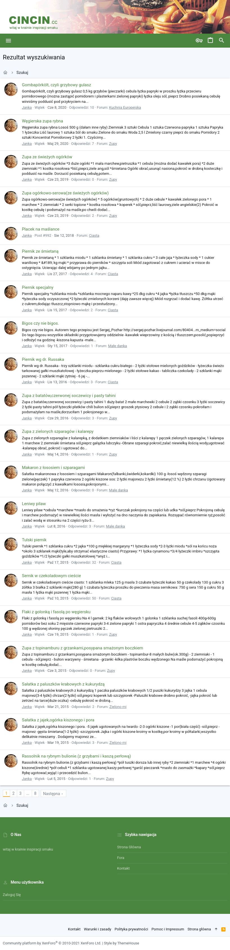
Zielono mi (118, 707)
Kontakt (123, 868)
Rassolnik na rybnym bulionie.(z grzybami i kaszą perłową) (76, 756)
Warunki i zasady (97, 929)
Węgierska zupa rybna (42, 121)
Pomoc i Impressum (167, 929)
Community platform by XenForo (52, 943)
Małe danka (117, 346)
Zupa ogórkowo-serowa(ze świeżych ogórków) (65, 193)
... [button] (27, 793)
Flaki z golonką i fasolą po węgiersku (56, 611)
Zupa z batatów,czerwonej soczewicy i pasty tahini (69, 395)
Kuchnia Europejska (125, 107)
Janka (27, 107)
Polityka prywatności (131, 929)
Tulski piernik (34, 539)
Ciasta (94, 235)
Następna (51, 793)
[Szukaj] (221, 41)
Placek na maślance (41, 229)
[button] (8, 41)
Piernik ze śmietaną (40, 251)
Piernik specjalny (37, 287)
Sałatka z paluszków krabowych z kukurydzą (63, 684)
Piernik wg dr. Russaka (43, 359)
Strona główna (129, 847)
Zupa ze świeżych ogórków (47, 156)
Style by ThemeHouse (121, 943)
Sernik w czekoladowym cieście (51, 575)
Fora (120, 858)
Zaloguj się (12, 895)
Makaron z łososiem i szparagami (53, 467)
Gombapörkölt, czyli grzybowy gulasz (56, 84)
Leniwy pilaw (34, 503)
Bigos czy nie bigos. (40, 323)
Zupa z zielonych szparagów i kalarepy (58, 431)
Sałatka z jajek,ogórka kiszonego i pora (58, 720)
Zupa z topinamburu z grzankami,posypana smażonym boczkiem (82, 648)
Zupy (113, 143)
